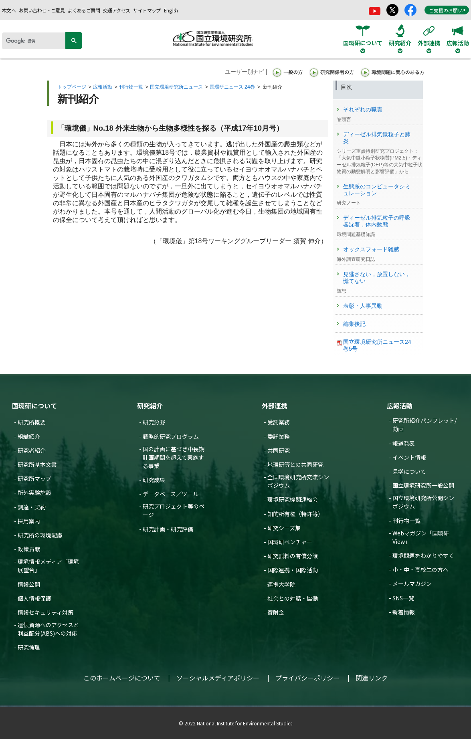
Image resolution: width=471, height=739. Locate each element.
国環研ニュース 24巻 (232, 87)
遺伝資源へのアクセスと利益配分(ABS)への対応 (48, 629)
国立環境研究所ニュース (176, 87)
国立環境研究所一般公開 (423, 485)
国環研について (34, 405)
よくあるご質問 (84, 10)
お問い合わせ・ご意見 (42, 10)
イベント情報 (409, 457)
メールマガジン (412, 583)
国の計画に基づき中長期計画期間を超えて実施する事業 (173, 457)
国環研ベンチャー (289, 542)
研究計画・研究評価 (168, 529)
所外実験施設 (34, 493)
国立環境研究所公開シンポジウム (423, 502)
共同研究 (278, 450)
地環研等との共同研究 (295, 464)
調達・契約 (32, 507)
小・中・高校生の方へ (420, 569)
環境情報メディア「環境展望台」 (48, 565)
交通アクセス (116, 10)
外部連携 (274, 405)
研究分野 (154, 422)
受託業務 (278, 422)
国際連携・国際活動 (292, 570)
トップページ (71, 87)
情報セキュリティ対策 (45, 612)
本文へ (9, 10)
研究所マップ (34, 478)
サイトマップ (146, 10)
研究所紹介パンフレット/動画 (424, 424)
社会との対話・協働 (292, 598)
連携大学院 (281, 584)
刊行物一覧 (131, 87)
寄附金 (275, 612)
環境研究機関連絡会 (292, 499)
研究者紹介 (32, 450)
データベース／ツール (170, 494)
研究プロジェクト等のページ (173, 510)
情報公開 (29, 584)
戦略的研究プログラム (171, 436)
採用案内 (29, 521)
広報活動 (102, 87)
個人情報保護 (34, 598)
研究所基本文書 (37, 464)
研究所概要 (32, 422)
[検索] (36, 40)
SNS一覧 (403, 598)
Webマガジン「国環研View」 (420, 537)
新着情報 (403, 612)
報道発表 (403, 443)
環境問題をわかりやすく (423, 555)
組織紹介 (29, 436)
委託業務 (278, 436)
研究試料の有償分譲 (292, 556)
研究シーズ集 (284, 528)
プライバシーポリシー (307, 677)
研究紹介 (150, 405)
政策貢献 (29, 549)
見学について (409, 471)
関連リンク (372, 677)
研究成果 (154, 480)
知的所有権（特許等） (295, 514)
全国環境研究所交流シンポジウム (298, 481)
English (171, 10)
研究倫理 (29, 647)
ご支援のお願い (447, 10)
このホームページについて (121, 677)
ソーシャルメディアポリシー (217, 677)
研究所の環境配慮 (40, 535)
